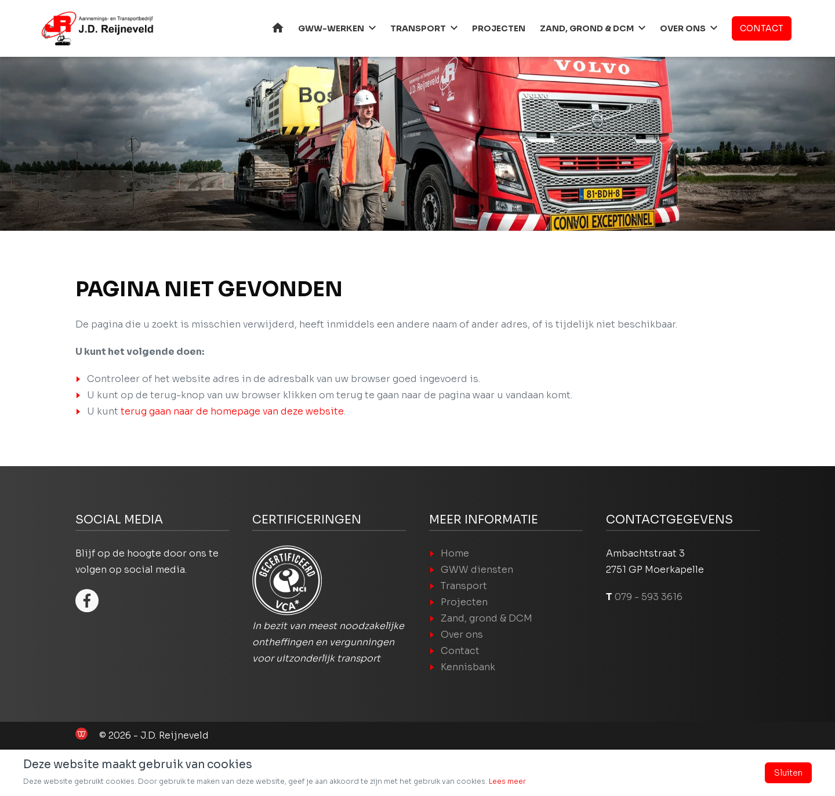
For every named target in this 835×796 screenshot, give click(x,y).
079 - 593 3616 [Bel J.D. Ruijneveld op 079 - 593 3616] (648, 597)
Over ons (683, 28)
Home (278, 28)
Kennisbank (468, 667)
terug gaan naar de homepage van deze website (232, 411)
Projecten (498, 28)
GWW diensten (477, 570)
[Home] (96, 28)
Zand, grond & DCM (587, 28)
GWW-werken (331, 28)
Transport (418, 28)
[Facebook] (87, 600)
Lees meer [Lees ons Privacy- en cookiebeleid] (507, 781)
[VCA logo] (287, 580)
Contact (761, 28)
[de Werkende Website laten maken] (81, 734)
